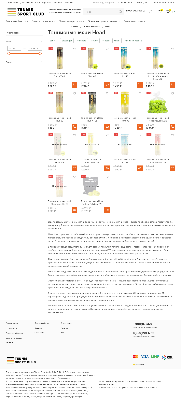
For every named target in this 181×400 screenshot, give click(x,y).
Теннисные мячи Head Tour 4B (92, 75)
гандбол (41, 396)
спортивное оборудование (36, 381)
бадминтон (51, 396)
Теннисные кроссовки (72, 21)
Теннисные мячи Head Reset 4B (59, 161)
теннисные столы (14, 393)
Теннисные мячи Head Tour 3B (59, 119)
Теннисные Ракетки (17, 21)
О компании (12, 2)
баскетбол (82, 393)
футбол (73, 393)
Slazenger (67, 40)
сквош (33, 396)
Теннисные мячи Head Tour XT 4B (59, 75)
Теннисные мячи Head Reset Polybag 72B (157, 119)
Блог (63, 332)
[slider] (9, 53)
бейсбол (41, 393)
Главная (74, 26)
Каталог (64, 328)
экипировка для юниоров (57, 393)
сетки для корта (82, 387)
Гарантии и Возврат (52, 2)
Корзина (38, 328)
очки (59, 396)
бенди (26, 396)
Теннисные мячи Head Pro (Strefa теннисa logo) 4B (157, 76)
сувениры (82, 390)
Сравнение (40, 332)
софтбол (66, 396)
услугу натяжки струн (36, 387)
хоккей (74, 390)
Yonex (117, 40)
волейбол (18, 396)
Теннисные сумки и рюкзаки (104, 21)
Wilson (106, 40)
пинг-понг (65, 390)
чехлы (26, 393)
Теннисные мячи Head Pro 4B (124, 75)
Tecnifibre (81, 40)
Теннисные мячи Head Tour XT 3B (92, 119)
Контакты (69, 2)
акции (49, 384)
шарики (9, 396)
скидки (82, 384)
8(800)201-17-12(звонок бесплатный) (156, 2)
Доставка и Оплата (30, 2)
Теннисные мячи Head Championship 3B (59, 202)
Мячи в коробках (133, 40)
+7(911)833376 (142, 324)
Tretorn (94, 40)
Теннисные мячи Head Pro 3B (124, 161)
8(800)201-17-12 (143, 333)
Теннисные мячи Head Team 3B (124, 119)
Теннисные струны (135, 21)
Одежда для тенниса (44, 21)
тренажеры (76, 396)
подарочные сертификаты (65, 384)
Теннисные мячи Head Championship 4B (157, 161)
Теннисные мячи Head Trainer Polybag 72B (92, 202)
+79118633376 (125, 2)
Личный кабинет (42, 323)
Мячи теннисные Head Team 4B (92, 161)
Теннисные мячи (91, 26)
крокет (33, 393)
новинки (21, 387)
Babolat (53, 40)
